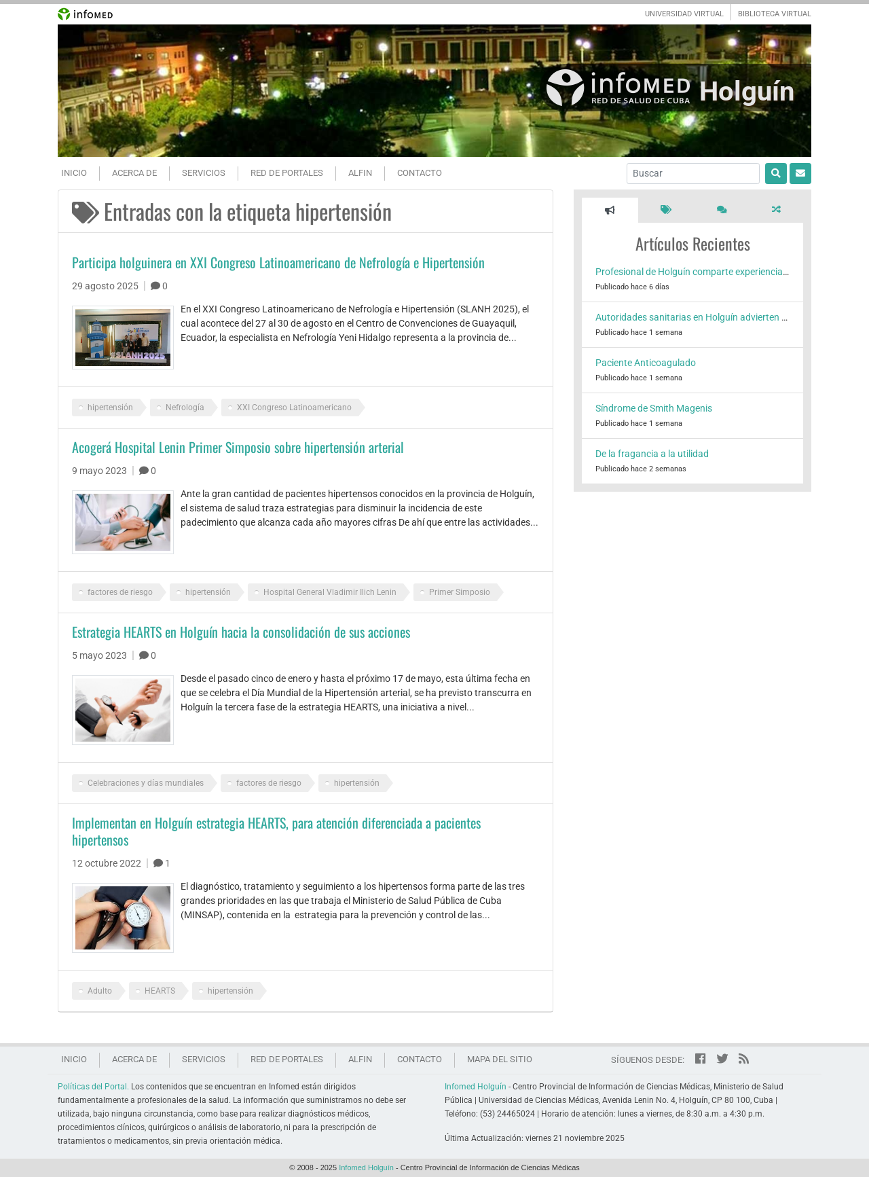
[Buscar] (693, 173)
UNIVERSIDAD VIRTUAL (684, 14)
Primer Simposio (459, 592)
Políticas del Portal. (93, 1086)
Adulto (100, 991)
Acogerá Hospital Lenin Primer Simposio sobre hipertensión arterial (238, 447)
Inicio (74, 173)
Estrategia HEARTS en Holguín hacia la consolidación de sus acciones (241, 631)
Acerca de (134, 173)
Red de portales (287, 173)
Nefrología (185, 407)
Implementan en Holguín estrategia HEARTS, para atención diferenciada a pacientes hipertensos (276, 831)
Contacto (419, 173)
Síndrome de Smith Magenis (653, 408)
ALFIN (360, 173)
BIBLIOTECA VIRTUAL (774, 14)
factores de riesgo (120, 592)
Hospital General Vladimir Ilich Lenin (329, 592)
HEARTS (160, 991)
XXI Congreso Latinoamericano (294, 407)
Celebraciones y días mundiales (146, 783)
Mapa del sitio (499, 1059)
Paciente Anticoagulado (645, 362)
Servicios (203, 173)
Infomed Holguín (475, 1086)
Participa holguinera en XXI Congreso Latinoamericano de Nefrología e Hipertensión (278, 262)
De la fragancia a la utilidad (652, 453)
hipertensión (110, 407)
